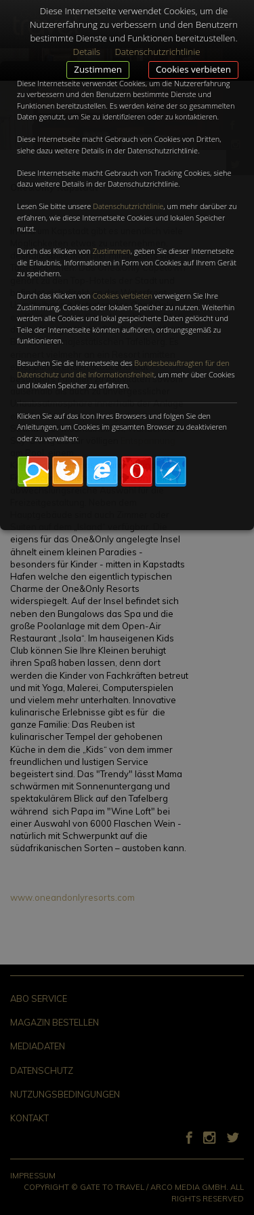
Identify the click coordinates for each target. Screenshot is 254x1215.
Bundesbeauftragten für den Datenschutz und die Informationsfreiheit (123, 368)
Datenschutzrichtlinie (128, 206)
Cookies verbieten (193, 69)
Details (86, 51)
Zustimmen (98, 69)
